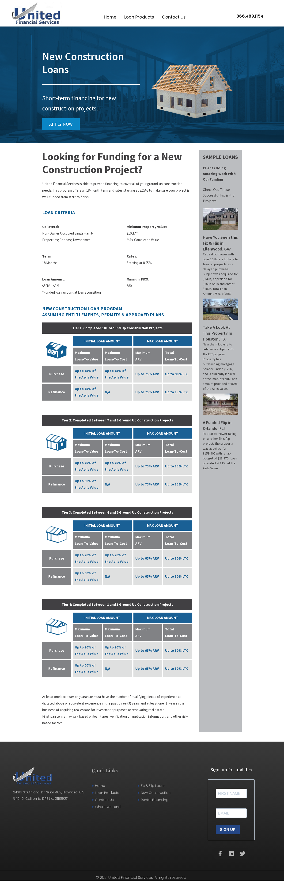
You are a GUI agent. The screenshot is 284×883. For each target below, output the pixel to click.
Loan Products (139, 17)
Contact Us (174, 17)
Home (110, 17)
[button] (61, 124)
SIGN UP (227, 830)
